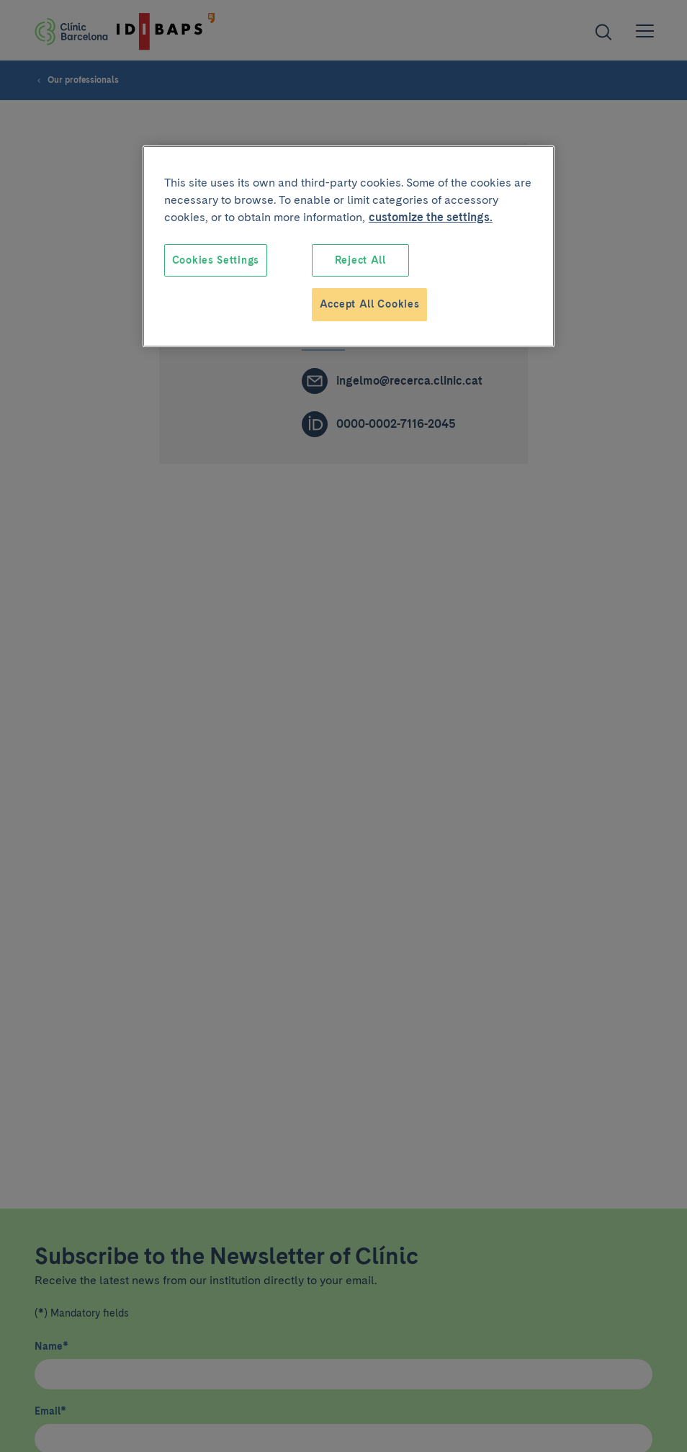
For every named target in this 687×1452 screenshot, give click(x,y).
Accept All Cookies (370, 304)
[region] (348, 246)
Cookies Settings (215, 260)
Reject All (360, 260)
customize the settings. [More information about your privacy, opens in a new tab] (431, 217)
